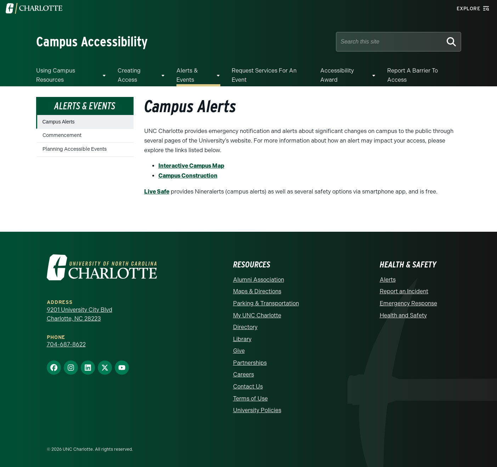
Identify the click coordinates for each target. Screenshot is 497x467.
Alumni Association (258, 279)
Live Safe (156, 191)
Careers (243, 374)
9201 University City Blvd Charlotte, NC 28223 (79, 314)
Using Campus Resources (55, 75)
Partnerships (250, 362)
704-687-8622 (66, 344)
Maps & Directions (257, 291)
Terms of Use (250, 398)
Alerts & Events (187, 75)
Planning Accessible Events (75, 149)
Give (239, 350)
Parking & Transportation (266, 303)
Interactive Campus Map (191, 165)
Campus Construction (188, 175)
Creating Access (129, 75)
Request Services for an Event (264, 75)
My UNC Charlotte (257, 315)
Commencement (62, 135)
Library (242, 339)
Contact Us (248, 386)
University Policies (257, 410)
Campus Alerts (59, 122)
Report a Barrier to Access (412, 75)
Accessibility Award (337, 75)
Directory (245, 327)
